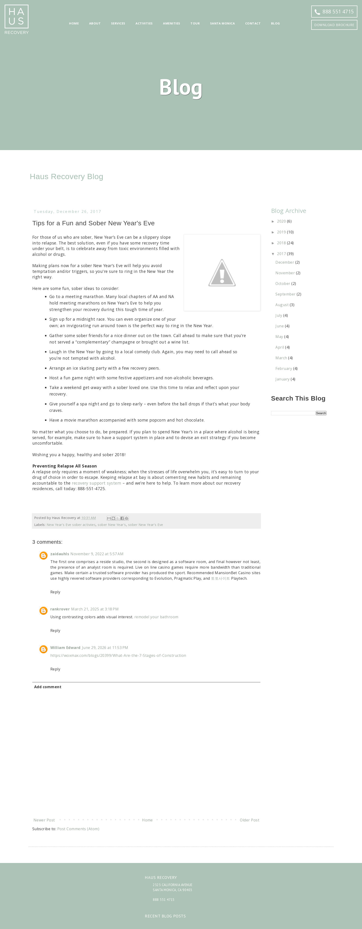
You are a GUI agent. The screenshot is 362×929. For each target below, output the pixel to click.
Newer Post (44, 820)
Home (74, 23)
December (285, 262)
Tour (195, 23)
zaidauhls (59, 553)
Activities (144, 23)
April (280, 347)
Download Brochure (334, 25)
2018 (282, 242)
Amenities (171, 23)
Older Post (249, 820)
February (284, 368)
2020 (282, 221)
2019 (282, 232)
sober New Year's (112, 524)
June (280, 326)
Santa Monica (222, 23)
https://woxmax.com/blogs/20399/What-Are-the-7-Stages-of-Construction (118, 655)
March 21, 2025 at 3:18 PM (95, 609)
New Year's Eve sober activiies (71, 524)
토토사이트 (220, 578)
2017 (282, 253)
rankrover (60, 609)
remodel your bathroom (156, 616)
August (282, 304)
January (283, 379)
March (281, 357)
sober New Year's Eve (145, 524)
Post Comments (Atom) (78, 828)
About (95, 23)
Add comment (47, 686)
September (286, 294)
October (283, 283)
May (279, 336)
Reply (55, 591)
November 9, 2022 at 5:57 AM (97, 553)
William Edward (65, 647)
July (279, 315)
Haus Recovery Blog (66, 176)
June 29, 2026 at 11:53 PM (105, 647)
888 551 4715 (334, 11)
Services (118, 23)
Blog (275, 23)
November (285, 272)
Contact (253, 23)
